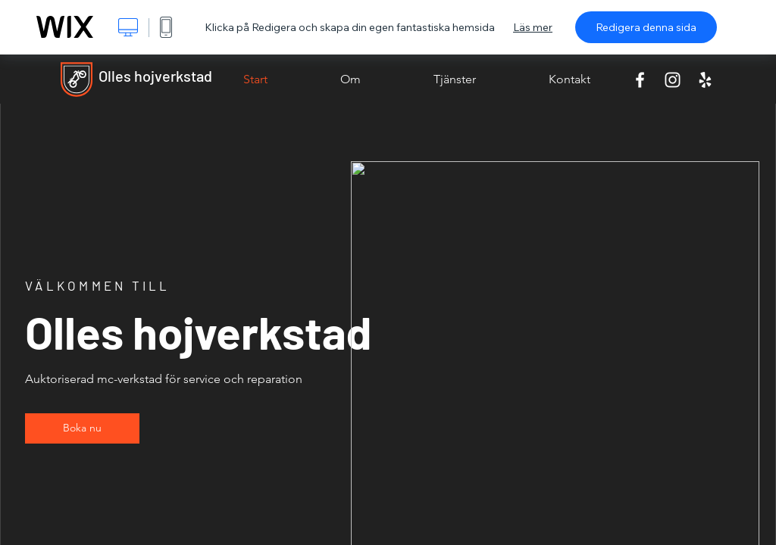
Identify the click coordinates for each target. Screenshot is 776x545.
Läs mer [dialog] (532, 27)
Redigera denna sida (646, 27)
